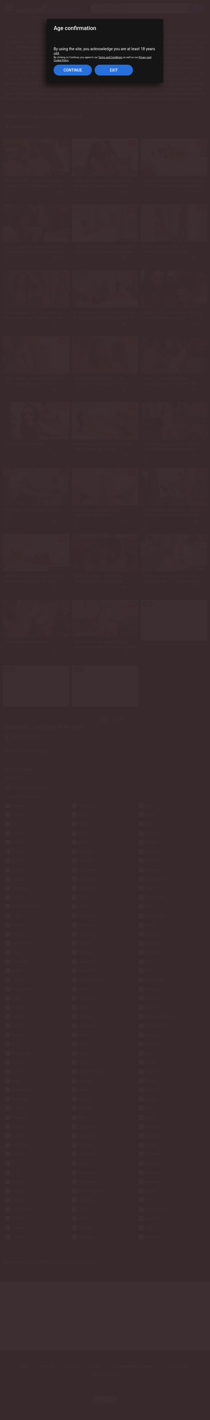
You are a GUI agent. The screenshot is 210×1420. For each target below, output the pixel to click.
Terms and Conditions (110, 57)
